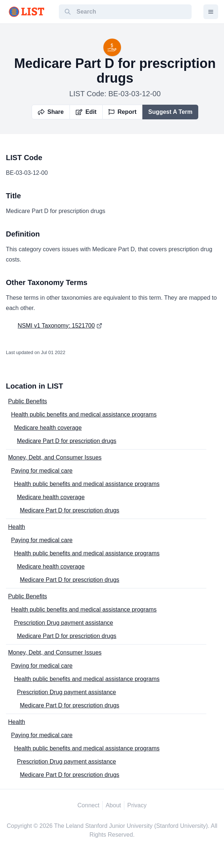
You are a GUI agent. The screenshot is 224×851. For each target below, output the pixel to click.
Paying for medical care (41, 471)
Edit (86, 112)
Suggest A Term (170, 112)
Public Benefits (27, 401)
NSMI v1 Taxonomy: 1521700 (56, 325)
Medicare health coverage (48, 428)
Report (122, 112)
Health (16, 527)
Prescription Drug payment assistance (63, 623)
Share (51, 112)
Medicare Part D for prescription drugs (66, 441)
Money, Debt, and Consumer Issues (55, 457)
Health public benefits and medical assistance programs (84, 414)
